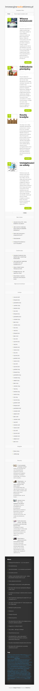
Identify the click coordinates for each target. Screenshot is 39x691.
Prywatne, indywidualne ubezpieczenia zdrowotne (20, 642)
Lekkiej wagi (16, 454)
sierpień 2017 (16, 438)
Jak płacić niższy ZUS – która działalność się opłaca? (19, 502)
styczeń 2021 (16, 355)
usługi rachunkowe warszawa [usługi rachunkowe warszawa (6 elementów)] (19, 678)
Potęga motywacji (13, 614)
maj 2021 (15, 344)
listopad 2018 (16, 405)
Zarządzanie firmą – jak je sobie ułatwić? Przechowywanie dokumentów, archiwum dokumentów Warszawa (18, 638)
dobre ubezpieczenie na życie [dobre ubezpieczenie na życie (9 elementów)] (14, 660)
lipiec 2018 (15, 416)
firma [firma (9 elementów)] (22, 660)
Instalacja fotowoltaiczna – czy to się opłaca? (19, 562)
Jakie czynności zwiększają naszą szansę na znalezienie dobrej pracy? (19, 228)
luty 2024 (15, 327)
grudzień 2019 (16, 369)
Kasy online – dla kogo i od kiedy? (16, 629)
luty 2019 (15, 397)
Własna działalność (26, 19)
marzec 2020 (16, 361)
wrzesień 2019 (16, 377)
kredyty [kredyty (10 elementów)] (22, 662)
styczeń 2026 (16, 297)
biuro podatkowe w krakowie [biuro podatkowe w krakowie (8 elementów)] (13, 656)
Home (8, 13)
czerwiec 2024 (16, 325)
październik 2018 (17, 408)
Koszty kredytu (24, 116)
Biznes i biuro (16, 451)
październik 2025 (17, 302)
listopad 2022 (16, 333)
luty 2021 (15, 352)
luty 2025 (15, 311)
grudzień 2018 (16, 402)
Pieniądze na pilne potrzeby (15, 607)
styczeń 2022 (16, 341)
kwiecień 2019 (16, 391)
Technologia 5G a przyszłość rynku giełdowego (19, 584)
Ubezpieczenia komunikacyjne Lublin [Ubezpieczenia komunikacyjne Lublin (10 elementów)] (21, 673)
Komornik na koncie (13, 572)
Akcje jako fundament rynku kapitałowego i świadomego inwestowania (19, 257)
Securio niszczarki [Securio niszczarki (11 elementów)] (15, 668)
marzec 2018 (16, 427)
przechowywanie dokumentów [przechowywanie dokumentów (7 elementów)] (21, 667)
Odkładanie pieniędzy (26, 67)
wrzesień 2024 (16, 319)
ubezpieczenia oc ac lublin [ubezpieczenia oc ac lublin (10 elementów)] (14, 675)
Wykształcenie (16, 238)
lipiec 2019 (15, 383)
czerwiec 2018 (16, 419)
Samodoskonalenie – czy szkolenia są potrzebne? (20, 569)
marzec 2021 (16, 350)
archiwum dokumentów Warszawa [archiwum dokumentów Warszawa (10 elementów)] (16, 654)
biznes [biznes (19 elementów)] (17, 659)
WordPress (28, 687)
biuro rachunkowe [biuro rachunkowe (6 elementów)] (22, 656)
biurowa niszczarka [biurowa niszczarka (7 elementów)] (10, 659)
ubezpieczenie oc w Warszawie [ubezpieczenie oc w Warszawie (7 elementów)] (19, 676)
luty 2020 (15, 363)
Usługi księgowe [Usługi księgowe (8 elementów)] (23, 677)
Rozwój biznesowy (13, 566)
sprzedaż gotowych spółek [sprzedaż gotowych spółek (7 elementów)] (18, 670)
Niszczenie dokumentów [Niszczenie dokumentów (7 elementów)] (13, 665)
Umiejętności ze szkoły (27, 164)
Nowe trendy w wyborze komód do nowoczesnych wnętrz (19, 277)
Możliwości (11, 611)
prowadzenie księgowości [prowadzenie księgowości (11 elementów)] (18, 666)
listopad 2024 (16, 313)
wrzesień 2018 (16, 411)
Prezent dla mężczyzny (14, 633)
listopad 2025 (16, 300)
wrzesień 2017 (16, 436)
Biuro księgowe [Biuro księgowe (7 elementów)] (28, 654)
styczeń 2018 (16, 433)
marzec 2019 (16, 394)
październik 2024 (17, 316)
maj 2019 (15, 388)
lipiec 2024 (15, 322)
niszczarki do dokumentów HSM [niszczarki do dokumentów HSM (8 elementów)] (14, 664)
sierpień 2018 (16, 413)
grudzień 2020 (16, 358)
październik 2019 (17, 375)
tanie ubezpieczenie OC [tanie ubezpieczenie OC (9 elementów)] (18, 672)
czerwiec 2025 (16, 305)
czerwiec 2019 (16, 386)
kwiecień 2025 (16, 308)
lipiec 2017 (15, 441)
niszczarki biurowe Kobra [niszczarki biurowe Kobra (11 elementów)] (21, 663)
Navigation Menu (20, 10)
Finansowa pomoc (13, 617)
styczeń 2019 (16, 400)
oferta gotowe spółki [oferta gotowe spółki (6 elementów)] (21, 665)
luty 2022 (15, 338)
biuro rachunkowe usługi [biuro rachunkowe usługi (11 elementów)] (18, 656)
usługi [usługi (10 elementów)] (17, 677)
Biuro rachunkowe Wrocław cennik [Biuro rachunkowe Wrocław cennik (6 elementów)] (24, 657)
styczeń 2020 (16, 366)
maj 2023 (15, 330)
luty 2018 (15, 430)
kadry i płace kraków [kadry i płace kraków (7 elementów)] (16, 662)
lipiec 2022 (15, 336)
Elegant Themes (17, 687)
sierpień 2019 (16, 380)
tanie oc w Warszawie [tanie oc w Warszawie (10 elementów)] (21, 671)
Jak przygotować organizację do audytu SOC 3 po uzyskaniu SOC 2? (20, 263)
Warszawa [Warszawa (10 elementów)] (27, 678)
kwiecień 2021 (16, 347)
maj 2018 (15, 422)
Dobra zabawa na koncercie (15, 581)
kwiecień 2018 (16, 425)
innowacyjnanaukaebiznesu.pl (27, 73)
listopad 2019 (16, 372)
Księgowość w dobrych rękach (15, 626)
